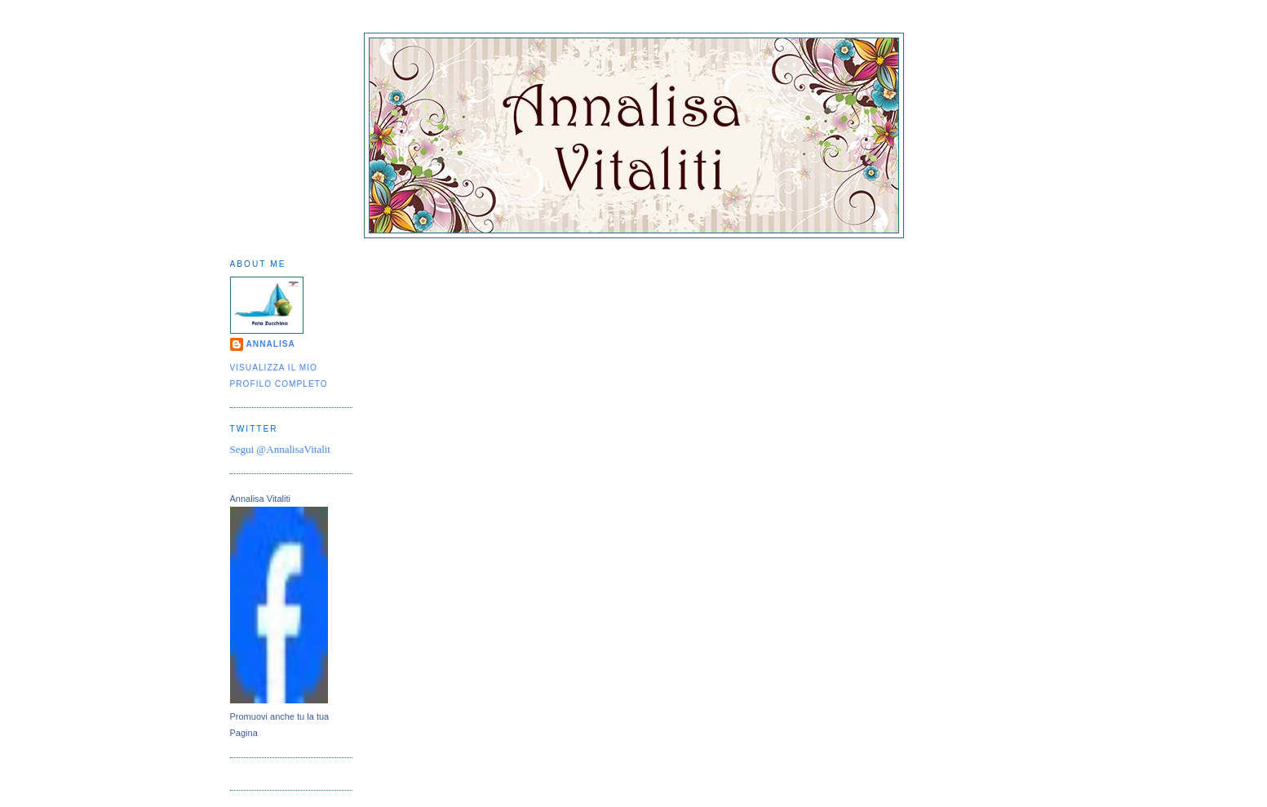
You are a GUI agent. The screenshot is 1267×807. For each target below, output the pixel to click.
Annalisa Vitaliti (260, 498)
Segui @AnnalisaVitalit (280, 449)
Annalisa (270, 343)
